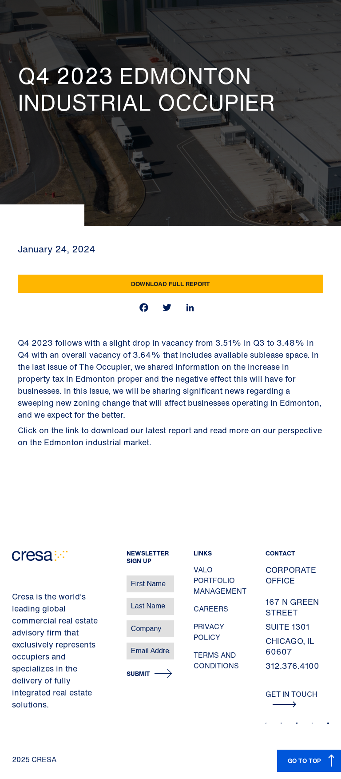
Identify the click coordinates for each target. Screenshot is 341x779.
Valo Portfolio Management (220, 580)
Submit (138, 674)
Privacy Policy (209, 632)
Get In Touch (291, 698)
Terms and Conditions (216, 660)
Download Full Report (170, 283)
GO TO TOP (304, 760)
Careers (211, 608)
